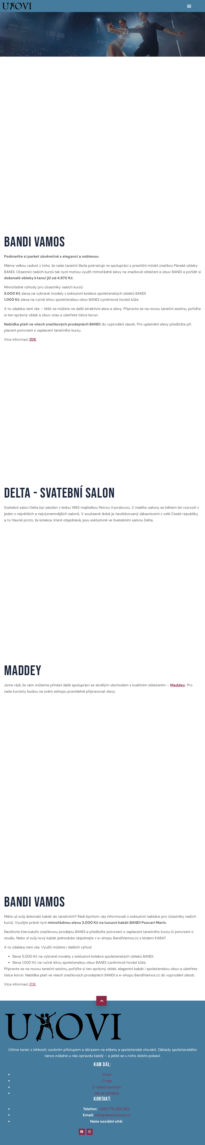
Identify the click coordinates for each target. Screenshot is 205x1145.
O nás (107, 1080)
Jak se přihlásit (106, 1093)
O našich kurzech (106, 1087)
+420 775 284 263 (114, 1109)
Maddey (177, 685)
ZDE (32, 984)
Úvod (106, 1074)
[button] (189, 6)
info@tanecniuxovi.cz (112, 1115)
